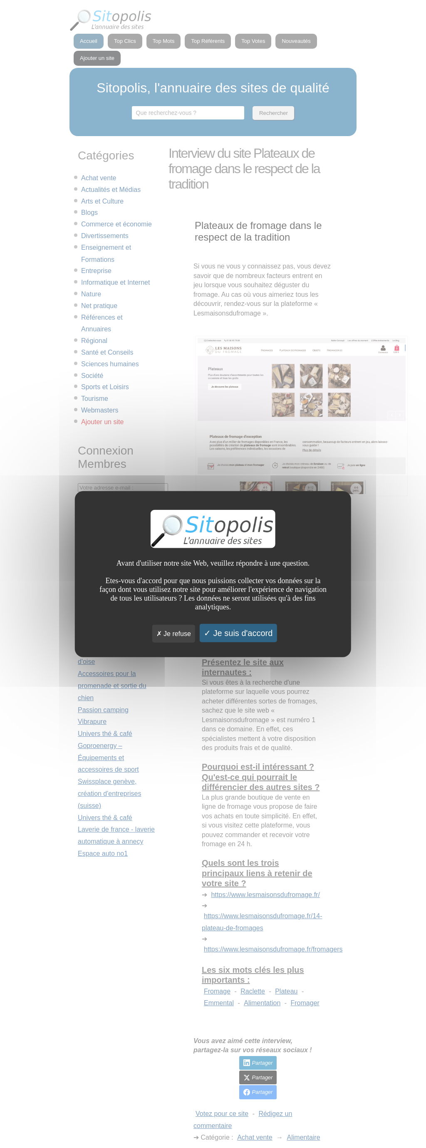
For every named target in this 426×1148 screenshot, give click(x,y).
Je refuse (173, 633)
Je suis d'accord (238, 632)
